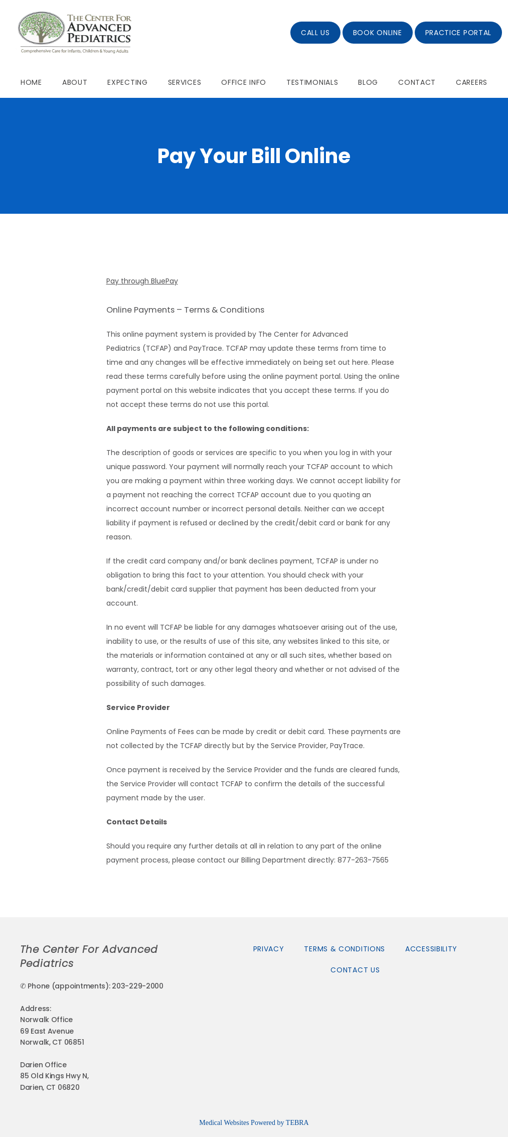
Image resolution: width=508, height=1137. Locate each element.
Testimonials (312, 82)
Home (31, 82)
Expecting (127, 82)
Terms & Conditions (344, 949)
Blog (368, 82)
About (75, 82)
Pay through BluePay (142, 281)
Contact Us (355, 970)
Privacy (268, 949)
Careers (471, 82)
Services (185, 82)
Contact (417, 82)
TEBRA (297, 1122)
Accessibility (431, 949)
